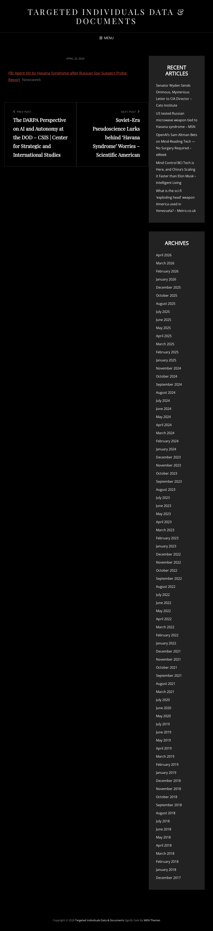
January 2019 (166, 772)
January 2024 (166, 449)
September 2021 (169, 675)
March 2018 (165, 853)
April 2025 (164, 336)
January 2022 (166, 643)
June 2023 (163, 505)
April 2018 (164, 845)
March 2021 (165, 691)
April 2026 (164, 255)
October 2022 (166, 570)
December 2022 (168, 554)
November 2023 (168, 465)
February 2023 (167, 538)
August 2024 (165, 392)
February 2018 (167, 861)
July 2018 (163, 821)
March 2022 (165, 627)
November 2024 (168, 368)
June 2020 (163, 708)
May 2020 (163, 716)
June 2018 (163, 829)
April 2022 (164, 619)
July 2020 (163, 700)
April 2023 (164, 522)
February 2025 (167, 352)
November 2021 (168, 659)
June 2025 (163, 319)
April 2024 (164, 425)
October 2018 (166, 797)
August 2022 (165, 586)
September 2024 (169, 384)
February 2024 (167, 441)
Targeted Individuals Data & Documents (106, 16)
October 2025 (166, 295)
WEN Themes (152, 920)
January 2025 (166, 360)
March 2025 (165, 344)
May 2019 (163, 740)
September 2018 (169, 805)
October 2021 (166, 667)
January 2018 (166, 869)
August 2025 (165, 303)
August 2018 (165, 813)
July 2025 (163, 311)
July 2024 (163, 400)
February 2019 (167, 764)
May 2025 (163, 328)
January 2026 (166, 279)
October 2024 (166, 376)
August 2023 (165, 489)
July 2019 (163, 724)
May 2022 (163, 611)
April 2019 (164, 748)
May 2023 (163, 514)
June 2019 (163, 732)
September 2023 (169, 481)
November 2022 (168, 562)
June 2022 (163, 602)
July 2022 (163, 594)
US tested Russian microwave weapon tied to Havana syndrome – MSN (176, 120)
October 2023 (166, 473)
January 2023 (166, 546)
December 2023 (168, 457)
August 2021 (165, 683)
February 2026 (167, 271)
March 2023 (165, 530)
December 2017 (168, 877)
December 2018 (168, 780)
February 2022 (167, 635)
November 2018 (168, 788)
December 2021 (168, 651)
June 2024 (163, 408)
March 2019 (165, 756)
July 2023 (163, 497)
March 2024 (165, 433)
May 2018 (163, 837)
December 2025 (168, 287)
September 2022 (169, 578)
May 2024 (163, 416)
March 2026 (165, 263)
